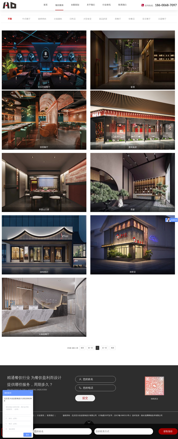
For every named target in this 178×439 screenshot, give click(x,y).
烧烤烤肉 (42, 19)
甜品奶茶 (103, 19)
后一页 (104, 348)
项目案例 (59, 5)
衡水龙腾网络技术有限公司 (151, 415)
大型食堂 (87, 19)
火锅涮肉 (58, 19)
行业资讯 (107, 5)
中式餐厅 (26, 19)
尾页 (112, 348)
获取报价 (168, 431)
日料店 (73, 19)
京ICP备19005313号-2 (122, 415)
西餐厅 (118, 19)
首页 (46, 5)
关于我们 (91, 5)
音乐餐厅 (146, 19)
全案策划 (75, 5)
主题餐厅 (162, 19)
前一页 (90, 348)
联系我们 (122, 5)
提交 (85, 401)
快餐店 (132, 19)
